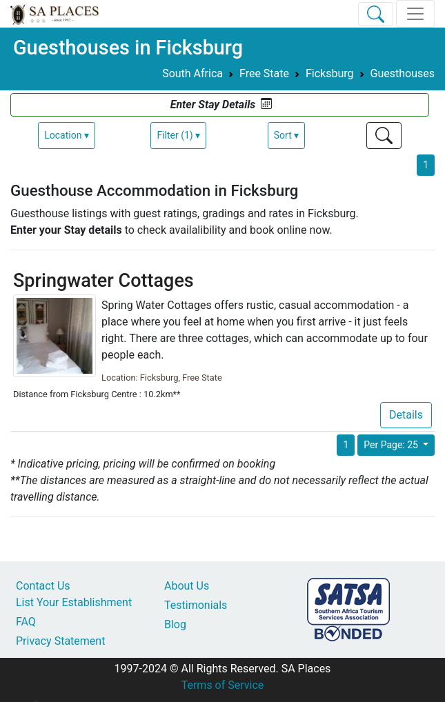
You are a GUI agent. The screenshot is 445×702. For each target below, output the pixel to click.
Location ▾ (66, 135)
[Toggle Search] (375, 14)
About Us (186, 585)
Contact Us (43, 585)
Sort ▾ (286, 135)
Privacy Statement (60, 641)
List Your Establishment (74, 602)
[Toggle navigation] (415, 14)
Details (406, 414)
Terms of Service (222, 685)
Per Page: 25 (392, 444)
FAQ (26, 621)
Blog (175, 624)
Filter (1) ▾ (178, 135)
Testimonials (195, 605)
